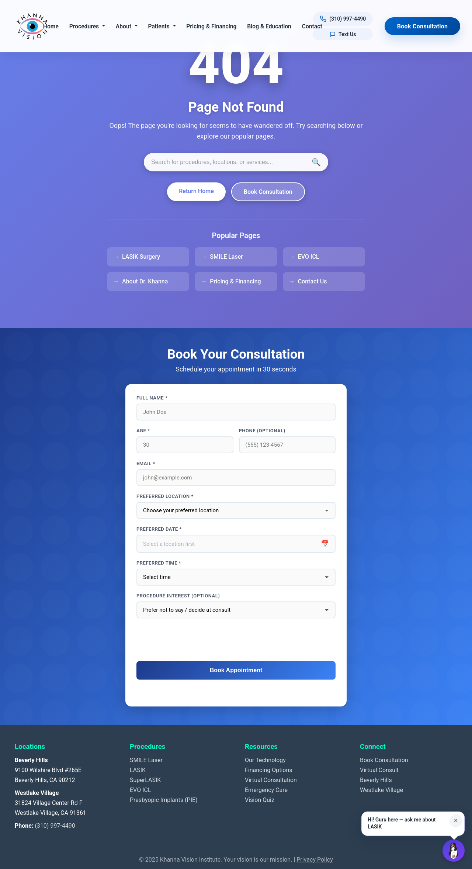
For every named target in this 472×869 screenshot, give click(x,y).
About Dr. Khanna (145, 281)
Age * (143, 430)
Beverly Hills (376, 780)
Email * (145, 463)
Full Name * (151, 398)
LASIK (138, 770)
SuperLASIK (145, 780)
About (124, 26)
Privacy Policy (314, 859)
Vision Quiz (259, 799)
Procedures (85, 26)
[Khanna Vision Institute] (32, 26)
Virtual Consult (379, 770)
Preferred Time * (158, 563)
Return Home (196, 191)
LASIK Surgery (141, 256)
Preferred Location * (165, 496)
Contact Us (312, 281)
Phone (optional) (262, 430)
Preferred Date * (159, 529)
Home (51, 26)
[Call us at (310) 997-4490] (343, 19)
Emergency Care (266, 789)
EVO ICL (308, 256)
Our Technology (265, 760)
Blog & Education (270, 26)
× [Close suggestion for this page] (456, 820)
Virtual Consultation (271, 780)
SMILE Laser (226, 256)
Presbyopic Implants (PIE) (164, 799)
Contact (312, 26)
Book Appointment (236, 670)
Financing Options (268, 770)
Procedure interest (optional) (178, 595)
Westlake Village (381, 789)
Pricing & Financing (212, 26)
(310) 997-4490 (55, 825)
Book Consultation (422, 26)
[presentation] (236, 640)
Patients (159, 26)
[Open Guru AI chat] (453, 851)
